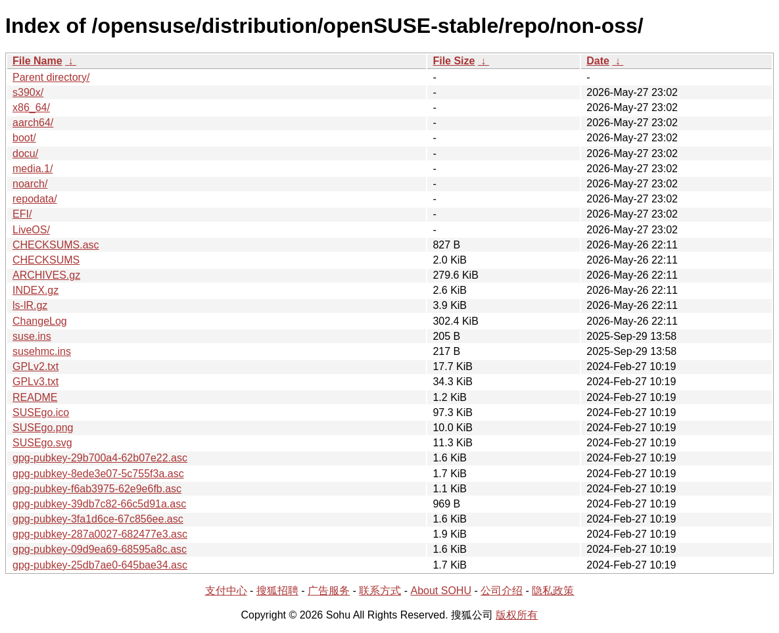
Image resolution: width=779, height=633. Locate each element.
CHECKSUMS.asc (55, 244)
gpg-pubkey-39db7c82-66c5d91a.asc (99, 503)
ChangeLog (39, 321)
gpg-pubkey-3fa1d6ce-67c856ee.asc (97, 519)
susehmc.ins (41, 351)
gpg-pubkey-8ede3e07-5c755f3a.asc (98, 473)
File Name (37, 60)
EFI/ (22, 214)
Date (597, 60)
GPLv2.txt (35, 366)
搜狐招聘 (277, 590)
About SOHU (440, 590)
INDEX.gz (35, 290)
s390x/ (27, 92)
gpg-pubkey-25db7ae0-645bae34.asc (99, 565)
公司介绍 (502, 590)
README (34, 397)
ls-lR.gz (29, 305)
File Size (454, 60)
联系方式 (380, 590)
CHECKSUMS (46, 260)
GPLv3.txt (35, 381)
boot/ (24, 137)
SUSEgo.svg (42, 442)
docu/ (25, 153)
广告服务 (329, 590)
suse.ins (31, 336)
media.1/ (32, 168)
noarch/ (29, 183)
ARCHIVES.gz (46, 275)
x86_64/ (31, 107)
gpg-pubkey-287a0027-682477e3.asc (99, 534)
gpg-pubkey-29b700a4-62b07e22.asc (99, 457)
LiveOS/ (31, 229)
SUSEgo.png (43, 427)
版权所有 (517, 615)
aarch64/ (32, 122)
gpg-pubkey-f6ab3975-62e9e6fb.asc (96, 488)
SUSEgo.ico (40, 412)
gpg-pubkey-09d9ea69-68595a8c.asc (99, 549)
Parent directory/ (50, 77)
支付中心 (226, 590)
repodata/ (34, 198)
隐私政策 (553, 590)
